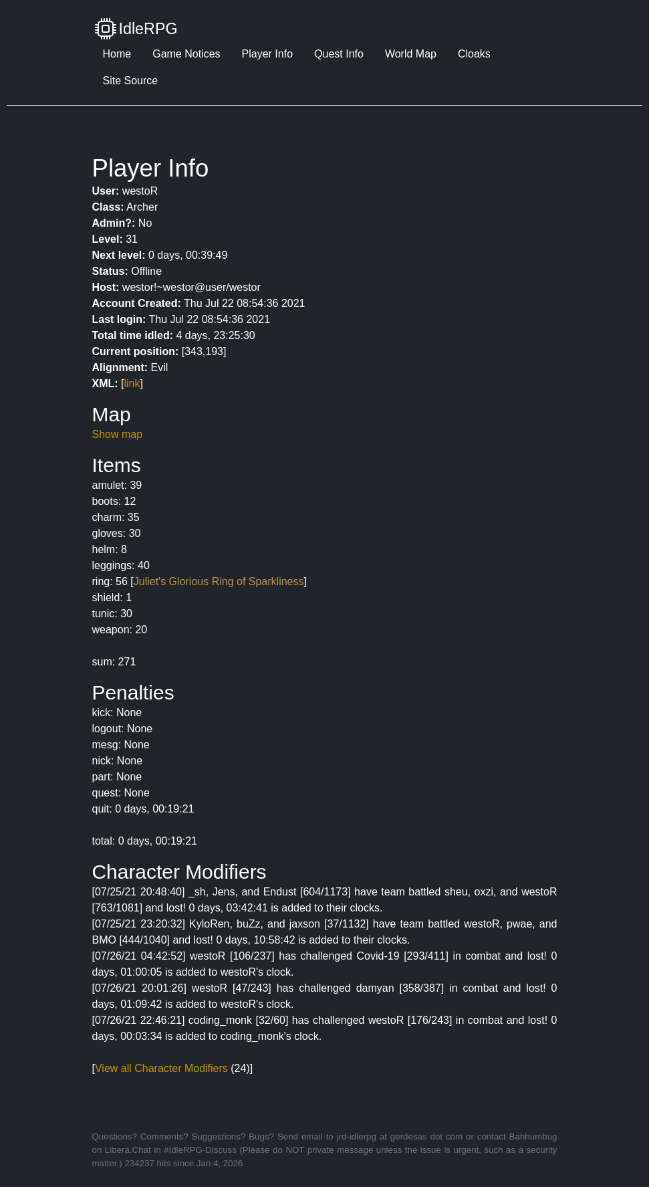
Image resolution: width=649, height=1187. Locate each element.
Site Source (130, 80)
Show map (117, 434)
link (132, 383)
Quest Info (339, 54)
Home (117, 54)
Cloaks (474, 54)
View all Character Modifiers (161, 1068)
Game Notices (186, 54)
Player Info (267, 54)
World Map (410, 54)
